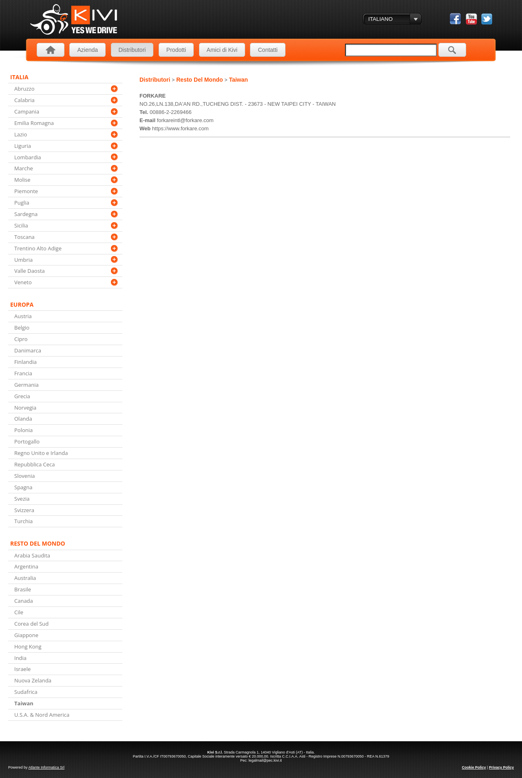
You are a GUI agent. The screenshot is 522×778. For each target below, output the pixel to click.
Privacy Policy (501, 767)
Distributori (132, 50)
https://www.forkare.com (180, 128)
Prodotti (176, 50)
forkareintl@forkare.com (185, 120)
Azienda (87, 50)
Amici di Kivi (222, 50)
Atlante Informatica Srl (47, 767)
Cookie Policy (474, 767)
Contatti (267, 50)
